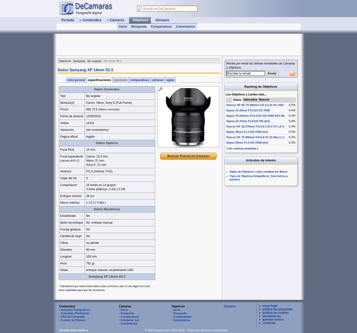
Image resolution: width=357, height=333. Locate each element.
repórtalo (71, 290)
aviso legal (270, 306)
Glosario (230, 306)
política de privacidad (278, 309)
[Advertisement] (145, 45)
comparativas (139, 80)
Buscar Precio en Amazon (188, 156)
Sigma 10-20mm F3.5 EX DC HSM (248, 110)
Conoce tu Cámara (73, 320)
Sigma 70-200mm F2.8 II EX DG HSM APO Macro (258, 115)
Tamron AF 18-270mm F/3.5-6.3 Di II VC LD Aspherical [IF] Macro (268, 126)
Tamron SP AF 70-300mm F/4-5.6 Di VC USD (255, 105)
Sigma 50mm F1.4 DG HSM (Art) (247, 142)
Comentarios (185, 26)
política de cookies (276, 312)
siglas (170, 80)
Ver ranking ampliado (242, 148)
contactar (269, 323)
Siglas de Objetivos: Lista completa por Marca (258, 171)
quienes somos (273, 319)
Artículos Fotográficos (76, 309)
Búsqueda (139, 26)
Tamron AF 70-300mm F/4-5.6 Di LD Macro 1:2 (256, 137)
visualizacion (272, 316)
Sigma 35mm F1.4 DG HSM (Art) (247, 131)
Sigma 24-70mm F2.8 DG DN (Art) (248, 121)
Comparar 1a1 (130, 320)
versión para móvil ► (74, 330)
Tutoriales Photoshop (75, 313)
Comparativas (161, 26)
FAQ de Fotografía (73, 316)
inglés (90, 136)
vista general (76, 80)
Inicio (123, 26)
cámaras (157, 80)
